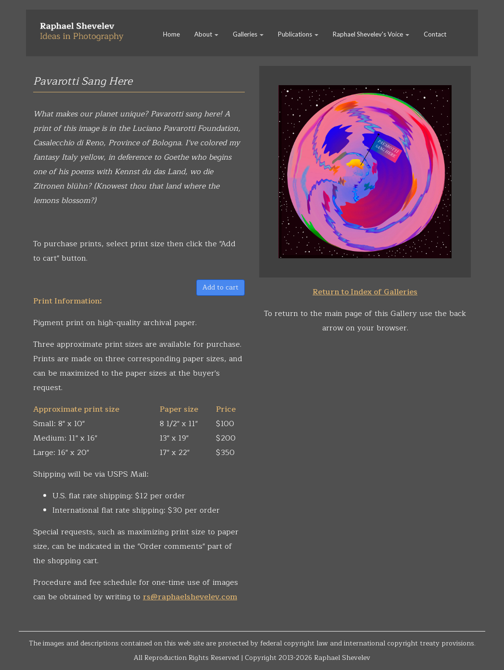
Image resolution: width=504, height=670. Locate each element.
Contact (435, 34)
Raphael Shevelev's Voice (371, 34)
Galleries (248, 34)
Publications (298, 34)
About (206, 34)
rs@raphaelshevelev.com (190, 597)
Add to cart (220, 287)
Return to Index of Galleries (365, 292)
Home (171, 34)
